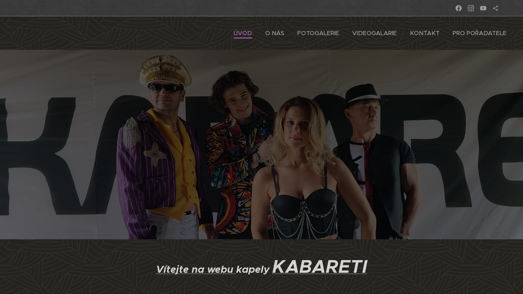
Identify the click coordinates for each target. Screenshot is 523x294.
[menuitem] (252, 33)
